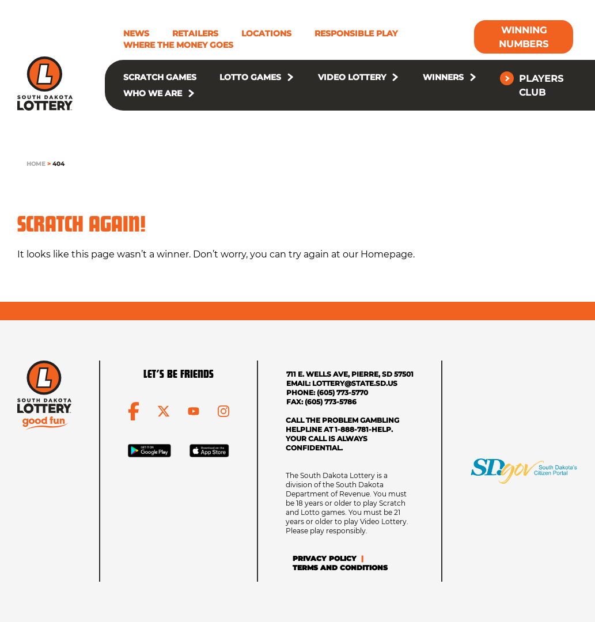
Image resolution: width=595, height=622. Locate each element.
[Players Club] (539, 85)
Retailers (195, 33)
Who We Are (152, 93)
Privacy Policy (325, 558)
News (136, 33)
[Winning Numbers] (523, 37)
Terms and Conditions (340, 567)
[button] (290, 77)
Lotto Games (250, 77)
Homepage (387, 254)
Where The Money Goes (178, 45)
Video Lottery (352, 77)
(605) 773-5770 (342, 392)
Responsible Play (355, 33)
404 (58, 164)
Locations (266, 33)
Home (36, 164)
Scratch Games (159, 77)
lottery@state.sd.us (354, 383)
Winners (443, 77)
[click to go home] (45, 83)
